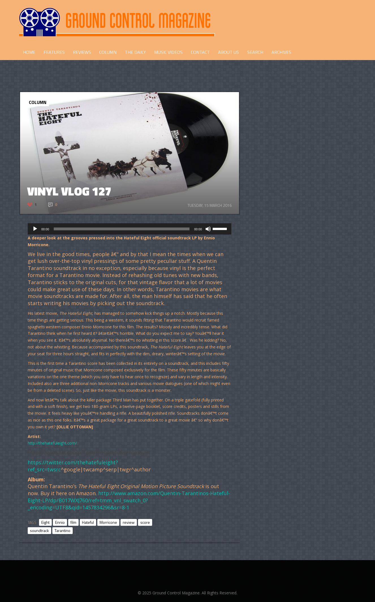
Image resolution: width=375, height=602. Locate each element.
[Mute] (208, 229)
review (129, 522)
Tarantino (62, 530)
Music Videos (168, 52)
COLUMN (108, 52)
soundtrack (39, 530)
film (73, 522)
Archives (281, 52)
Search (255, 52)
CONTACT (200, 52)
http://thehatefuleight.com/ (52, 443)
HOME (29, 52)
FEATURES (54, 52)
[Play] (35, 229)
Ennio (60, 522)
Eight (45, 522)
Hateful (88, 522)
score (145, 522)
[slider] (122, 228)
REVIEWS (82, 52)
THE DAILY (135, 52)
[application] (129, 229)
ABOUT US (228, 52)
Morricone (108, 522)
